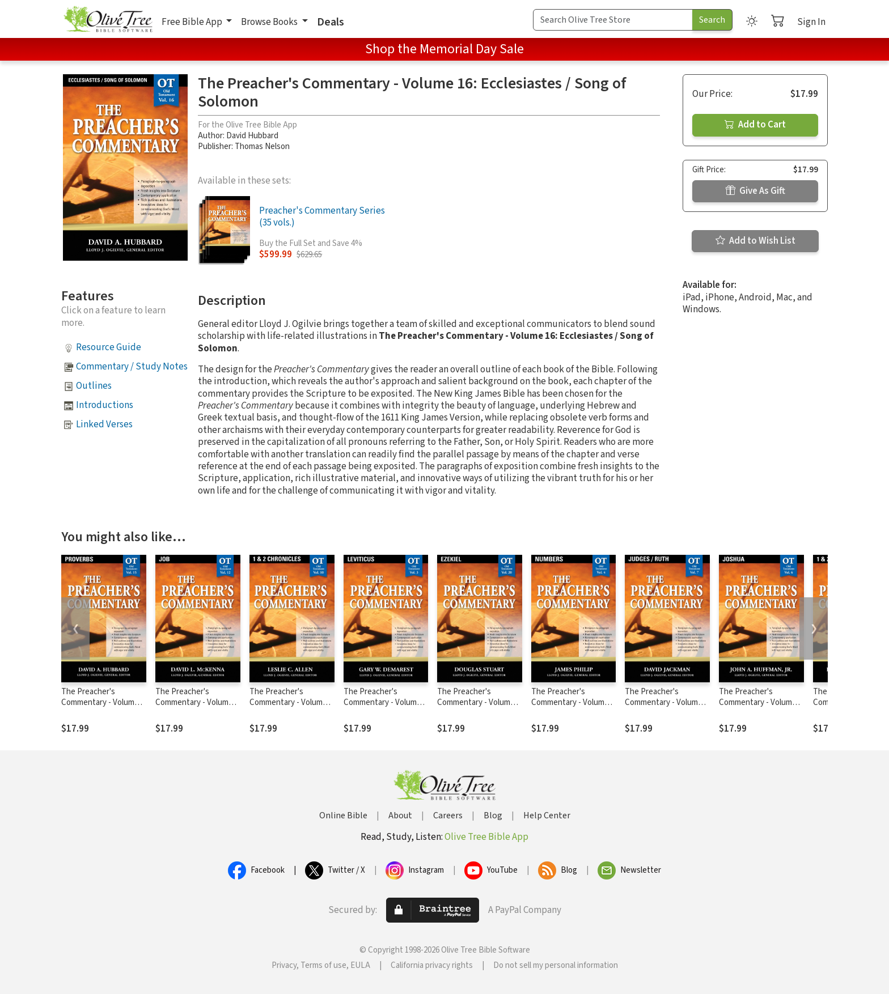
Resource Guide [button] (108, 347)
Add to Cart (755, 124)
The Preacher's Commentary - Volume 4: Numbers (570, 702)
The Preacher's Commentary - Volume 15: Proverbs (100, 702)
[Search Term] (613, 20)
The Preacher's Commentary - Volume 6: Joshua (761, 702)
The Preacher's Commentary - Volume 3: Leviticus (382, 702)
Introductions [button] (104, 405)
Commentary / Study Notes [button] (132, 366)
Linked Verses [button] (104, 424)
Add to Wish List (755, 241)
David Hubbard (252, 136)
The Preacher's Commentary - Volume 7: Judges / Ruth (667, 702)
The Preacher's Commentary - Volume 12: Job (194, 702)
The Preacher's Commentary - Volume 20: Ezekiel (476, 702)
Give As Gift (755, 191)
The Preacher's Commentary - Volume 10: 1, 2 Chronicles (288, 702)
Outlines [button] (94, 386)
